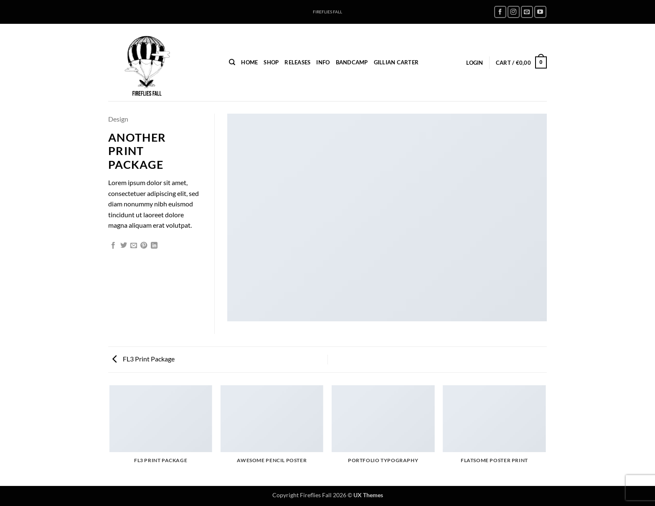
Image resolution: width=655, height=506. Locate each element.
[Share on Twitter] (123, 245)
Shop (271, 62)
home (249, 62)
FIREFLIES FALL (327, 12)
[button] (474, 62)
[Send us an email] (527, 12)
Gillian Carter (396, 62)
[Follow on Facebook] (500, 12)
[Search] (232, 62)
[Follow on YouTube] (540, 12)
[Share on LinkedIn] (154, 245)
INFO (323, 62)
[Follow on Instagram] (514, 12)
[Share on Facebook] (113, 245)
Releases (297, 62)
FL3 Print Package (143, 359)
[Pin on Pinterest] (143, 245)
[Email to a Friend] (133, 245)
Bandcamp (352, 62)
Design (118, 119)
